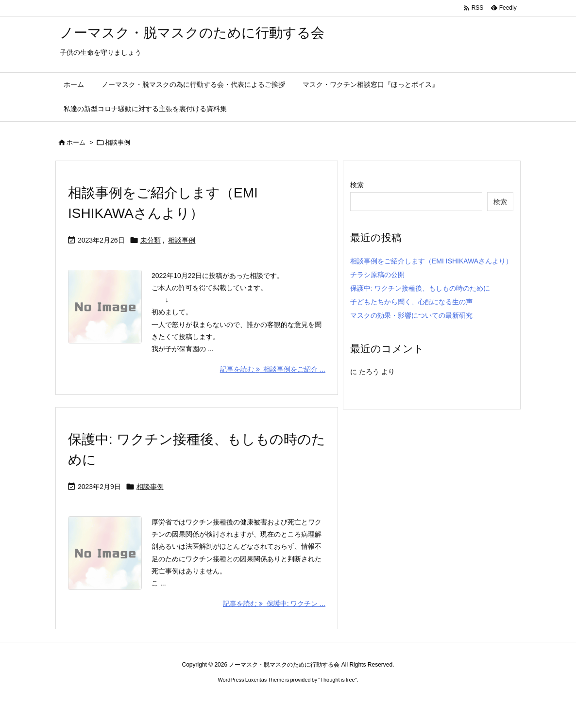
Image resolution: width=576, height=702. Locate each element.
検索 (357, 185)
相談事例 (181, 240)
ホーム (76, 142)
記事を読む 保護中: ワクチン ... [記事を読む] (274, 603)
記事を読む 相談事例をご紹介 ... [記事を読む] (272, 369)
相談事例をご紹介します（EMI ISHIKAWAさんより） (431, 261)
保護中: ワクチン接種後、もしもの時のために (420, 288)
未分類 (150, 240)
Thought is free (337, 680)
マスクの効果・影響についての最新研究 (411, 315)
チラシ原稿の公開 (377, 274)
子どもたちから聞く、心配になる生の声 (411, 302)
